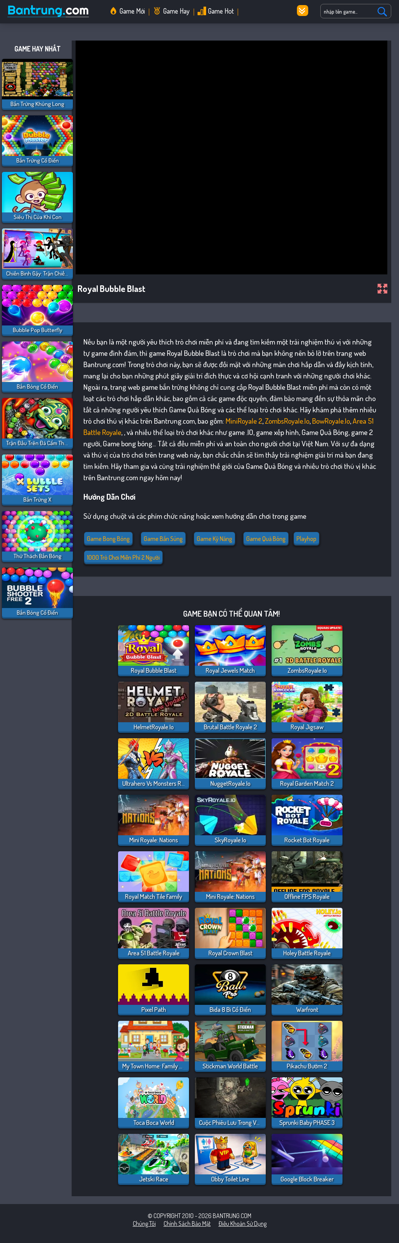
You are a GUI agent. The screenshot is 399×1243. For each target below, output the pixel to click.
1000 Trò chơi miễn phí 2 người (123, 557)
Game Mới (132, 11)
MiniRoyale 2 (244, 421)
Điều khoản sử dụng (243, 1223)
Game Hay (176, 11)
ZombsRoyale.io (287, 421)
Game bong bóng (108, 539)
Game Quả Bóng (266, 539)
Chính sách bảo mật (187, 1223)
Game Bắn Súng (163, 539)
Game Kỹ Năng (214, 539)
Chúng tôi (144, 1223)
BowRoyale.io (331, 421)
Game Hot (221, 11)
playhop (306, 539)
